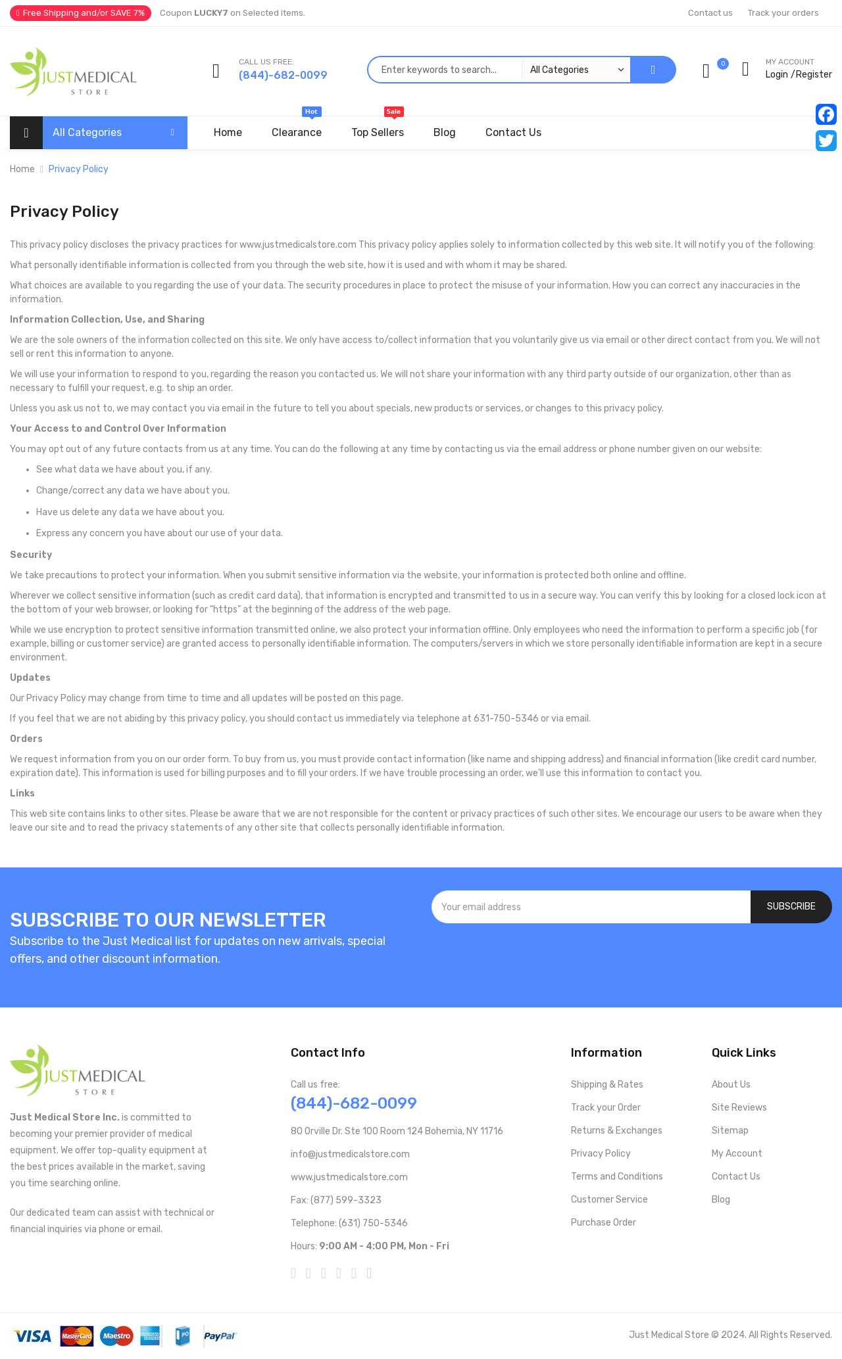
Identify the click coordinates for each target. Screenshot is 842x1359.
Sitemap (730, 1130)
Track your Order (606, 1107)
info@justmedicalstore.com (350, 1154)
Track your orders (783, 13)
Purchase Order (603, 1222)
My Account (737, 1153)
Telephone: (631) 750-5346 (349, 1223)
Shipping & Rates (607, 1084)
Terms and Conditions (617, 1176)
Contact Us (736, 1176)
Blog (721, 1199)
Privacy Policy (601, 1153)
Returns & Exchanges (616, 1130)
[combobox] (498, 69)
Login (777, 74)
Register (814, 74)
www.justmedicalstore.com (349, 1177)
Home (22, 169)
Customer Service (609, 1199)
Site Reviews (739, 1107)
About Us (731, 1084)
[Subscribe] (791, 906)
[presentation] (632, 958)
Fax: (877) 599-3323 (336, 1200)
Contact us (710, 13)
